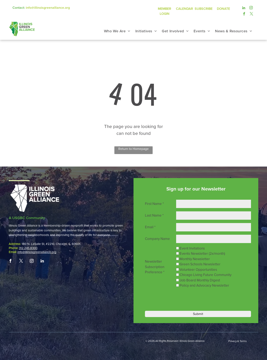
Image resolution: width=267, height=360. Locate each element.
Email (150, 227)
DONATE (223, 9)
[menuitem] (117, 31)
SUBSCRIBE (204, 9)
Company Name (157, 239)
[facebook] (244, 14)
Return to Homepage (133, 149)
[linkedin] (244, 8)
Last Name (154, 215)
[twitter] (251, 14)
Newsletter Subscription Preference (154, 266)
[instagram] (251, 8)
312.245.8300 (28, 248)
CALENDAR (184, 9)
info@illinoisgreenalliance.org (48, 8)
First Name (154, 204)
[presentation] (204, 298)
